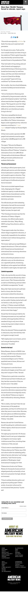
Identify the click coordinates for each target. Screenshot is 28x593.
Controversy (6, 558)
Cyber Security (6, 567)
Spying (4, 570)
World (4, 551)
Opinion (4, 556)
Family (3, 564)
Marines (17, 552)
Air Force (18, 553)
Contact (17, 564)
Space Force (19, 556)
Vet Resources (6, 571)
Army (16, 549)
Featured (4, 549)
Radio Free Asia (12, 33)
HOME (3, 548)
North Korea (5, 555)
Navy (16, 551)
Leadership (18, 561)
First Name (4, 513)
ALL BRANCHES (19, 548)
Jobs (3, 565)
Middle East (5, 552)
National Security (7, 553)
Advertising (18, 563)
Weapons (4, 563)
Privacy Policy (19, 565)
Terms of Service (20, 567)
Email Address (5, 508)
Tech (3, 561)
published (20, 41)
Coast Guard (19, 555)
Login (17, 583)
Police (4, 568)
